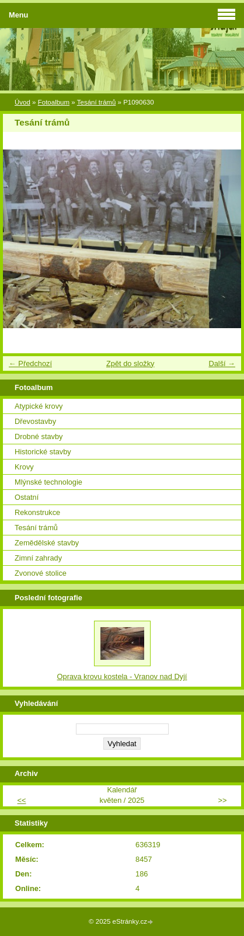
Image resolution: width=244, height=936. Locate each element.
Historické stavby (43, 451)
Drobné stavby (39, 436)
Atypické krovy (39, 406)
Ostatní (27, 497)
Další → (221, 363)
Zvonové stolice (41, 573)
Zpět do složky (130, 363)
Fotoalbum (53, 102)
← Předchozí (30, 363)
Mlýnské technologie (48, 482)
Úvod (22, 102)
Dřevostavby (35, 421)
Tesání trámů (96, 102)
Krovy (24, 466)
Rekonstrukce (37, 512)
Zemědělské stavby (47, 542)
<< (22, 800)
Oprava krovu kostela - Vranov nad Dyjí (122, 676)
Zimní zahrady (38, 558)
